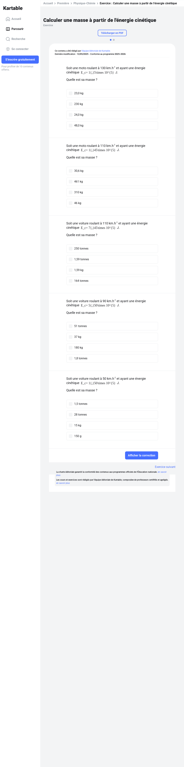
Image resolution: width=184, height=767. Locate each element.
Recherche (15, 39)
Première (63, 3)
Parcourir (15, 29)
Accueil (13, 19)
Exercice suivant (165, 467)
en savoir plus (63, 483)
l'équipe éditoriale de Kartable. (96, 51)
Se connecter (17, 49)
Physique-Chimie (84, 3)
